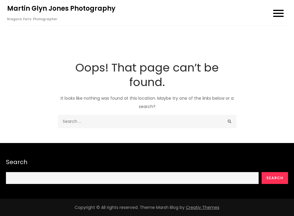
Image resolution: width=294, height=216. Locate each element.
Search (16, 162)
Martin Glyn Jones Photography (61, 8)
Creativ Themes (202, 207)
